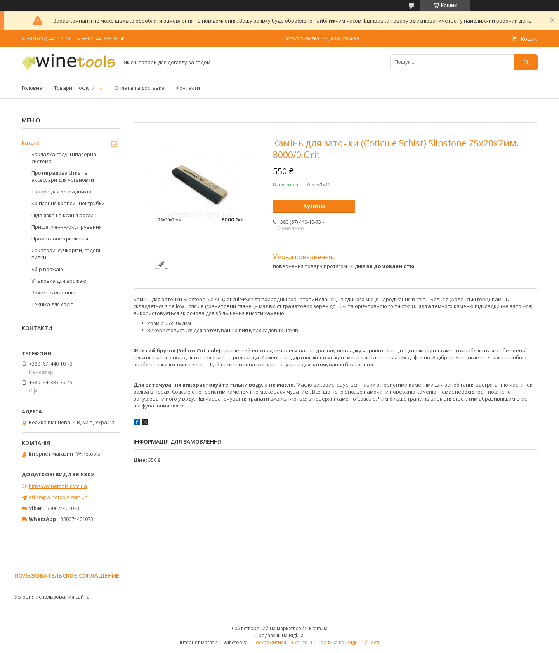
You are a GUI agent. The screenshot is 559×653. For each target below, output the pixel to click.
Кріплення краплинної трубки (68, 203)
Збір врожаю (47, 269)
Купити (314, 206)
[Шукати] (526, 62)
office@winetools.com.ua (58, 497)
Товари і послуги (74, 87)
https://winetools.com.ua (58, 486)
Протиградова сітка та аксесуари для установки (62, 176)
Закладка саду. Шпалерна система (63, 158)
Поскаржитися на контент (282, 642)
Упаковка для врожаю (59, 280)
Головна (32, 87)
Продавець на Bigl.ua (279, 635)
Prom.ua (318, 628)
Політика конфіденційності (348, 642)
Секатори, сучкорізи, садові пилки (65, 254)
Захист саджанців (53, 292)
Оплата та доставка (140, 87)
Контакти (188, 87)
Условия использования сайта (52, 596)
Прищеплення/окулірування (66, 226)
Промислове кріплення (59, 238)
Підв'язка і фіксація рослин (64, 215)
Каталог (32, 142)
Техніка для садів (52, 304)
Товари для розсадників (61, 191)
